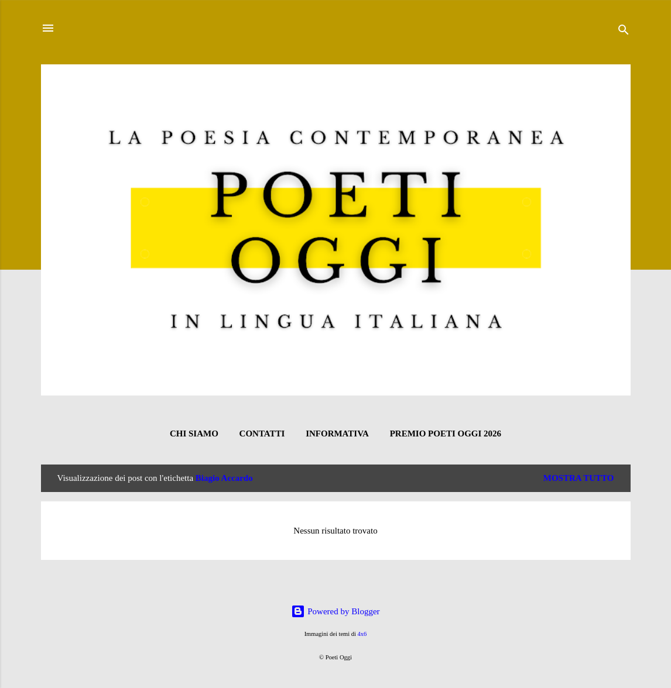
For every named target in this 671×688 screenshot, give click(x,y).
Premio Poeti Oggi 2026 (445, 433)
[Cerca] (624, 32)
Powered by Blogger (335, 611)
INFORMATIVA (337, 433)
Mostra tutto (578, 478)
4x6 (362, 634)
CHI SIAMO (194, 433)
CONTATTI (262, 433)
